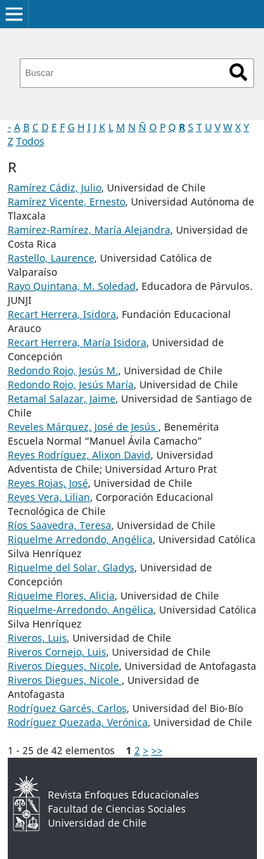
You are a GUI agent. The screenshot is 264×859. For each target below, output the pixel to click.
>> (157, 750)
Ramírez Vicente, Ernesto (66, 201)
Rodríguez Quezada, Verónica (78, 722)
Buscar (238, 72)
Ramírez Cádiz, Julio (54, 187)
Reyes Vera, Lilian (49, 497)
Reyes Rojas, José (48, 483)
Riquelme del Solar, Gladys (71, 567)
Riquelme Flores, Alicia (61, 595)
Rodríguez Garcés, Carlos (67, 708)
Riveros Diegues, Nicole (63, 666)
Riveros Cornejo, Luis (57, 651)
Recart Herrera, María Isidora (77, 342)
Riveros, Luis (37, 637)
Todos (30, 141)
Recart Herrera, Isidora (62, 314)
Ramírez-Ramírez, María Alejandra (89, 229)
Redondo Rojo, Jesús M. (63, 370)
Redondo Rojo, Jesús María (71, 384)
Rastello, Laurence (51, 258)
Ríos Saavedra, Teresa (59, 525)
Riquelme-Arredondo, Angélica (80, 609)
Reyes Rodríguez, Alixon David (79, 455)
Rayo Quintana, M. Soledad (72, 286)
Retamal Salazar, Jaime (61, 398)
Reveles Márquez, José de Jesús (83, 426)
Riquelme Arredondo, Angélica (80, 539)
